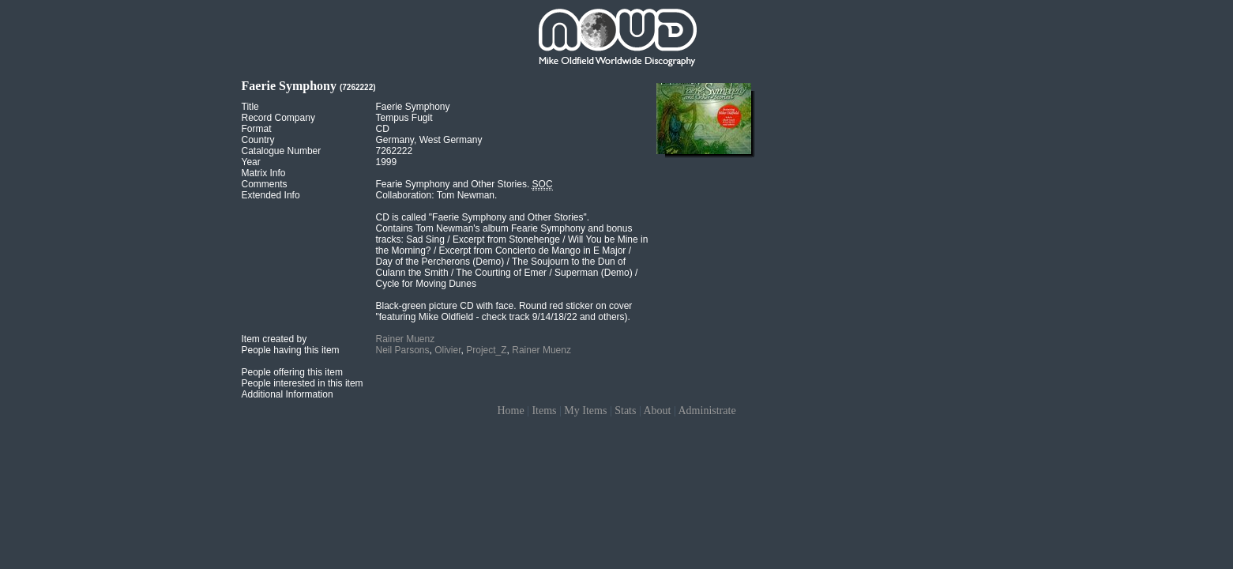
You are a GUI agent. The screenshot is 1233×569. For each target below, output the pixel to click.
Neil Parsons (403, 350)
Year (251, 162)
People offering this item (293, 372)
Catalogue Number (281, 150)
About (657, 410)
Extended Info (271, 195)
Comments (265, 184)
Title (250, 106)
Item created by (274, 339)
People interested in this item (302, 383)
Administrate (707, 410)
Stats (625, 410)
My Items (585, 410)
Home (510, 410)
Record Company (278, 117)
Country (258, 139)
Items (544, 410)
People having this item (291, 350)
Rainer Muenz (405, 339)
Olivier (447, 350)
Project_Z (486, 350)
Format (257, 128)
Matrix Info (264, 173)
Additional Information (287, 394)
